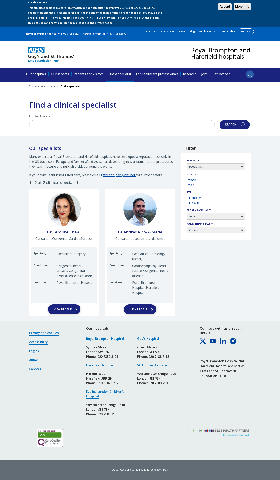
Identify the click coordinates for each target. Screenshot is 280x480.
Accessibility (38, 342)
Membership (227, 31)
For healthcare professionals (157, 74)
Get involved (221, 74)
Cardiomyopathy (144, 266)
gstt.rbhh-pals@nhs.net (118, 175)
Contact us (167, 31)
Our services (60, 74)
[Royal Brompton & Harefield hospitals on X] (203, 341)
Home (51, 86)
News (181, 31)
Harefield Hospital (100, 365)
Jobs (204, 74)
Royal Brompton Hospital (105, 338)
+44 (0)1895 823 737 (117, 33)
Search (231, 124)
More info (242, 6)
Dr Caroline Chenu (64, 232)
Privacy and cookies (44, 333)
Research (189, 74)
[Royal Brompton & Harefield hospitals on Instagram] (233, 341)
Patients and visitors (89, 74)
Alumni (34, 360)
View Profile (63, 309)
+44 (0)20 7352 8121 (69, 33)
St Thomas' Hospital (152, 365)
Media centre (207, 31)
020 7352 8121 (107, 356)
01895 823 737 (107, 383)
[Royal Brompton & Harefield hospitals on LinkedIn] (223, 341)
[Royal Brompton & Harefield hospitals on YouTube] (213, 341)
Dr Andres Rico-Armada (140, 232)
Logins (34, 351)
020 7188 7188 (107, 414)
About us (151, 31)
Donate (245, 31)
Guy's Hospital (148, 338)
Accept (225, 6)
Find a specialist (119, 74)
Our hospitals (36, 74)
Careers (35, 369)
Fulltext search (40, 116)
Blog (192, 31)
